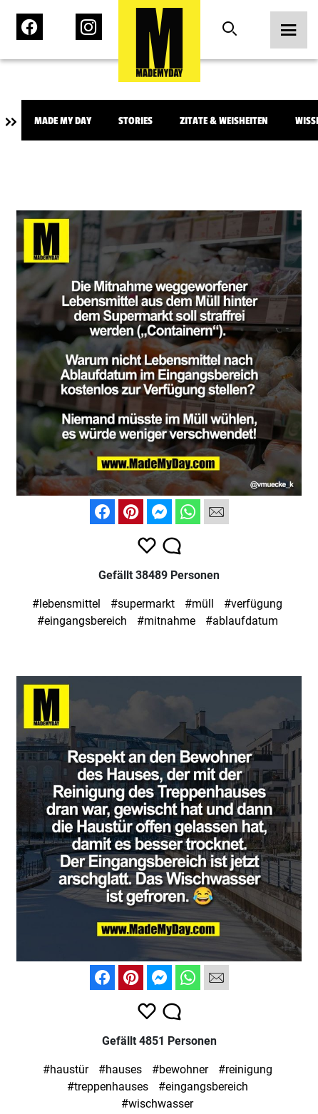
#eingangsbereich (82, 621)
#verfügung (253, 603)
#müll (199, 603)
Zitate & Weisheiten (224, 121)
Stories (135, 121)
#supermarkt (143, 603)
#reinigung (245, 1069)
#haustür (65, 1069)
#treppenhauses (107, 1086)
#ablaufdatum (241, 621)
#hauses (120, 1069)
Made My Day (62, 121)
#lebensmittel (66, 603)
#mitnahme (166, 621)
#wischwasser (157, 1103)
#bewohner (180, 1069)
